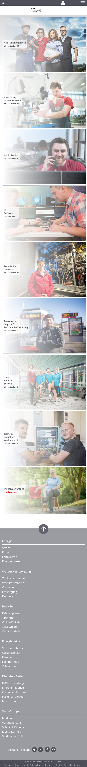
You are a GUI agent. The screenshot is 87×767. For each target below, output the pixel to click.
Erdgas (6, 552)
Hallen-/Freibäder (13, 697)
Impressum (20, 765)
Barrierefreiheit (52, 765)
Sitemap (8, 765)
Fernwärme (9, 557)
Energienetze (11, 641)
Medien (7, 718)
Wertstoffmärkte (13, 583)
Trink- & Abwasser (14, 578)
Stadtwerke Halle (13, 736)
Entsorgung (9, 592)
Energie (7, 541)
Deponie (7, 596)
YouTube (53, 749)
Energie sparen (12, 561)
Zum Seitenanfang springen (43, 529)
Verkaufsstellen (12, 631)
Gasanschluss (11, 653)
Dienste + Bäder (13, 676)
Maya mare (9, 701)
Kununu (40, 749)
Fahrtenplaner (11, 613)
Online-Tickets (11, 622)
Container (8, 587)
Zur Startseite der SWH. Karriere (43, 11)
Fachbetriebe (10, 662)
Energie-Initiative (13, 688)
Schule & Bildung (13, 727)
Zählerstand (10, 666)
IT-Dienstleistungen (14, 683)
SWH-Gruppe (11, 711)
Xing (34, 749)
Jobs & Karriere (12, 731)
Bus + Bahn (9, 606)
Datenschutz (36, 765)
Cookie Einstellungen (73, 765)
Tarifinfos (8, 618)
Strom (6, 548)
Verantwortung (12, 722)
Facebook (47, 749)
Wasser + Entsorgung (16, 571)
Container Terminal (14, 692)
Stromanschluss (12, 648)
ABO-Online (9, 627)
